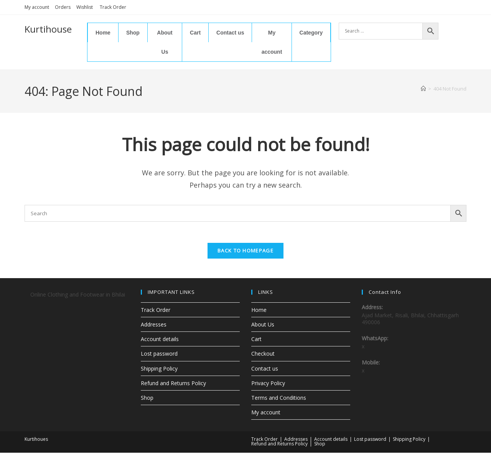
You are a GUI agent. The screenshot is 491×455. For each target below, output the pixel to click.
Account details (160, 341)
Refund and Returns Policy (173, 385)
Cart (195, 33)
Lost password (159, 355)
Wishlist (85, 7)
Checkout (263, 355)
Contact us (230, 33)
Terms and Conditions (278, 400)
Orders (63, 7)
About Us (164, 42)
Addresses (153, 326)
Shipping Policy (159, 370)
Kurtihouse (48, 29)
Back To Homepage (245, 252)
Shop (133, 33)
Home (103, 33)
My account (37, 7)
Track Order (113, 7)
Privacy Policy (268, 385)
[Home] (423, 88)
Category (311, 33)
